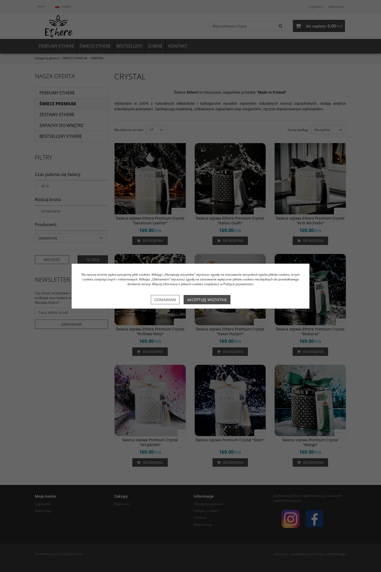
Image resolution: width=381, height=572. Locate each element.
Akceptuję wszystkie (207, 299)
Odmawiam (165, 299)
